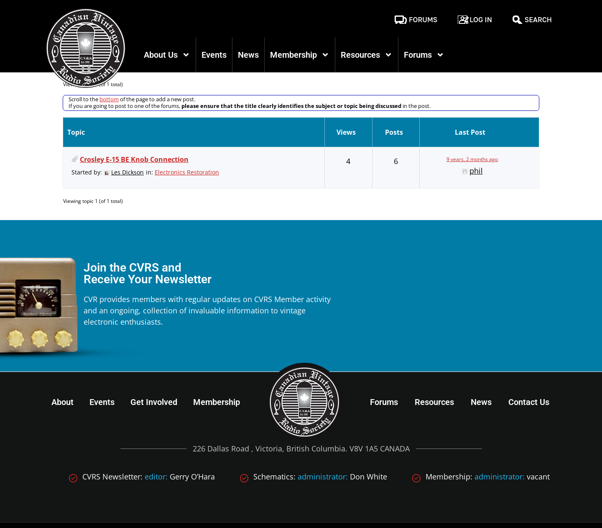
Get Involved (153, 374)
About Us (167, 54)
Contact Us (528, 374)
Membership (299, 54)
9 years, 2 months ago (472, 131)
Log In (480, 19)
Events (214, 55)
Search (538, 19)
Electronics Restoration (187, 144)
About (62, 374)
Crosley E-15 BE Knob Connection (134, 131)
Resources (367, 54)
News (248, 55)
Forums (423, 19)
